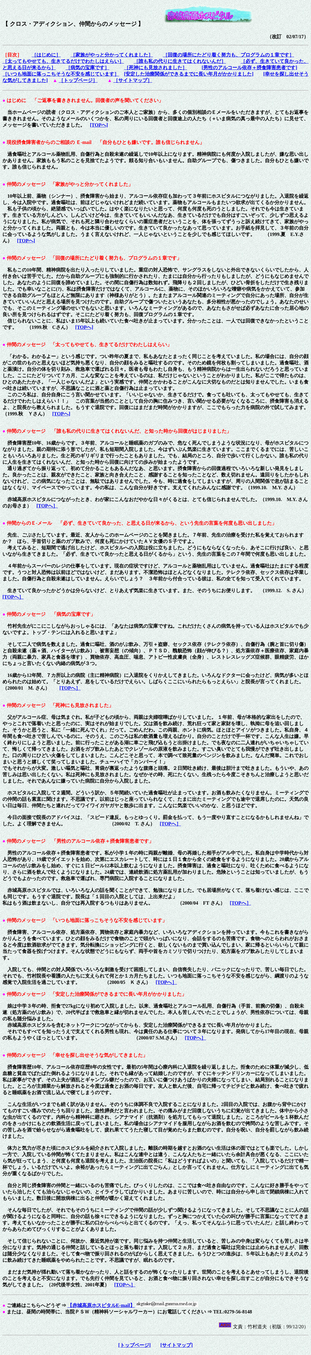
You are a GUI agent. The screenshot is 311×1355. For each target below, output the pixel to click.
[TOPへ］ (47, 505)
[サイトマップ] (176, 1345)
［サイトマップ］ (132, 80)
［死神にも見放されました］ (155, 67)
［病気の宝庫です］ (87, 67)
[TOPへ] (99, 125)
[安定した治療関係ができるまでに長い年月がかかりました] (189, 74)
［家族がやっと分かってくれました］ (111, 54)
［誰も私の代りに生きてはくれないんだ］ (180, 61)
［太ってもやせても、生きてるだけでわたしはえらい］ (63, 61)
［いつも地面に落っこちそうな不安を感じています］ (60, 74)
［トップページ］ (78, 80)
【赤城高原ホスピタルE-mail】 (101, 1305)
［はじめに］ (46, 54)
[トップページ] (134, 1345)
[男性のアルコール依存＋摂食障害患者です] (249, 67)
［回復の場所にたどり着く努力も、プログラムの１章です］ (228, 54)
